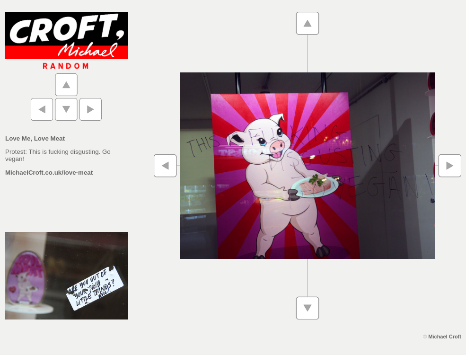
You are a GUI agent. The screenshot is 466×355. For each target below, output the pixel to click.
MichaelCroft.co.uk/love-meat (49, 172)
